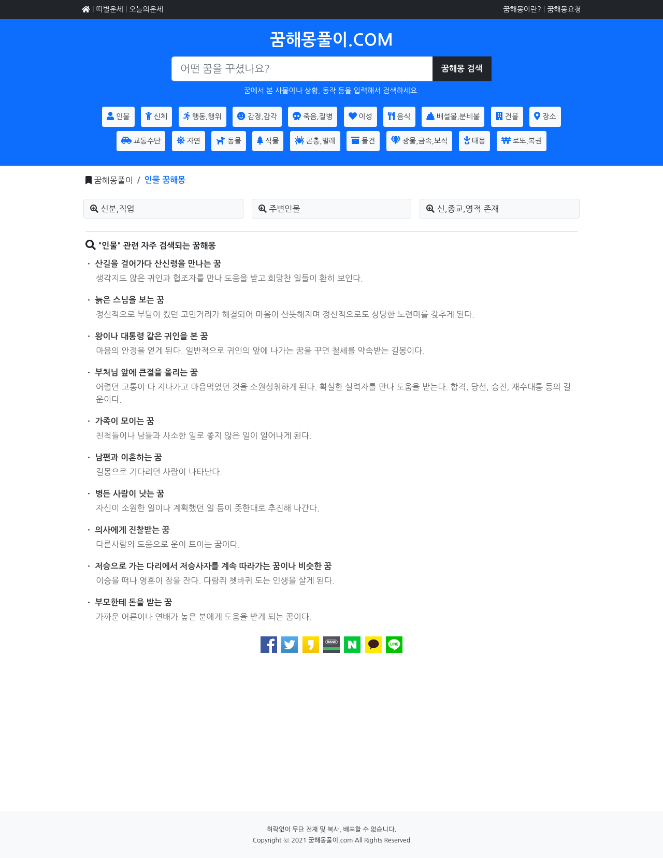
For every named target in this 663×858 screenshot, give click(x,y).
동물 (228, 140)
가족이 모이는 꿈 (124, 421)
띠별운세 (109, 9)
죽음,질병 (313, 116)
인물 (118, 116)
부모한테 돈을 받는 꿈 (133, 602)
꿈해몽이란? (522, 9)
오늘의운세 (146, 9)
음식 (399, 116)
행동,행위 (202, 116)
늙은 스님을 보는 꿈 (130, 300)
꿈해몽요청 (564, 9)
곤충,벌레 (315, 140)
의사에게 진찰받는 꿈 (132, 530)
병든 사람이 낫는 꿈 (130, 494)
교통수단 (141, 140)
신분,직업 (112, 209)
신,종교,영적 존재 (462, 209)
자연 (188, 140)
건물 (507, 116)
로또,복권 (521, 140)
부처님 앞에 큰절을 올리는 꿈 (146, 372)
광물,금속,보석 (419, 140)
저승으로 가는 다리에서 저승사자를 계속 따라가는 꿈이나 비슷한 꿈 (213, 566)
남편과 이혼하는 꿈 (128, 457)
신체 (156, 116)
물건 (363, 140)
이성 (360, 116)
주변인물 (279, 209)
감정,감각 (257, 116)
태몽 (474, 140)
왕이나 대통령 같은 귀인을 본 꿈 (151, 336)
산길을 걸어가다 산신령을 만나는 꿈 (158, 264)
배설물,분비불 (453, 116)
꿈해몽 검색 (462, 68)
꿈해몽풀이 (113, 180)
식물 (268, 140)
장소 (545, 116)
